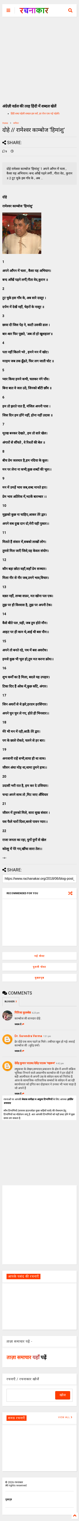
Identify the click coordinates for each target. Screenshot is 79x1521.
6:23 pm (36, 1013)
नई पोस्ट (39, 956)
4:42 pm (60, 1063)
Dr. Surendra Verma (28, 1036)
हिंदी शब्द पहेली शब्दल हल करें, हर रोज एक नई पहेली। (35, 113)
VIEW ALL (65, 1417)
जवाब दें (19, 1024)
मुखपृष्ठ (8, 1499)
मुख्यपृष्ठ (39, 977)
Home (5, 123)
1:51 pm (47, 1036)
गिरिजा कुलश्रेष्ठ (23, 1012)
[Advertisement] (39, 58)
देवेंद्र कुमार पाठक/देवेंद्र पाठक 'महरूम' (35, 1063)
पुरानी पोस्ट (39, 966)
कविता (16, 123)
